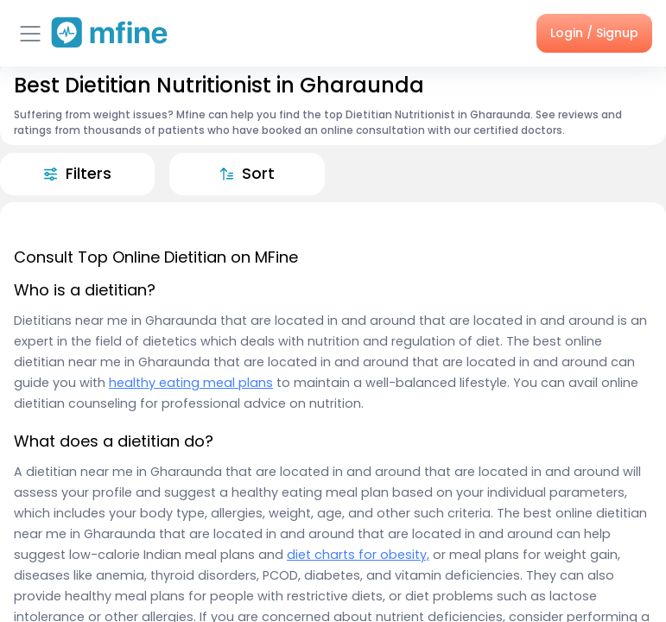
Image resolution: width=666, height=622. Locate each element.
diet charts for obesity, (358, 554)
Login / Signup (594, 32)
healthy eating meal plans (191, 382)
